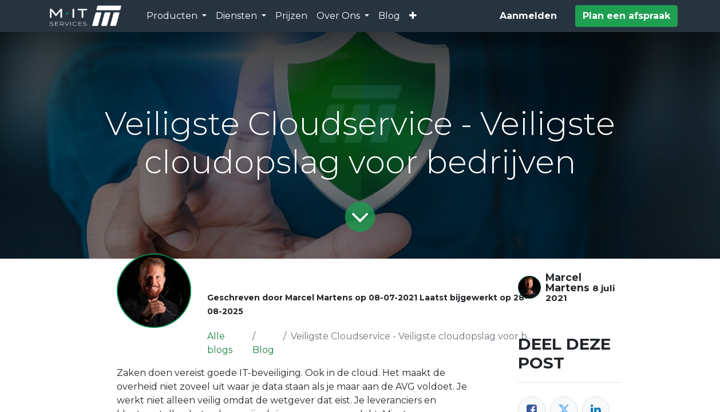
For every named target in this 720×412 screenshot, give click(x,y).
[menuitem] (291, 16)
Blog (263, 349)
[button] (413, 16)
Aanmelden (528, 15)
